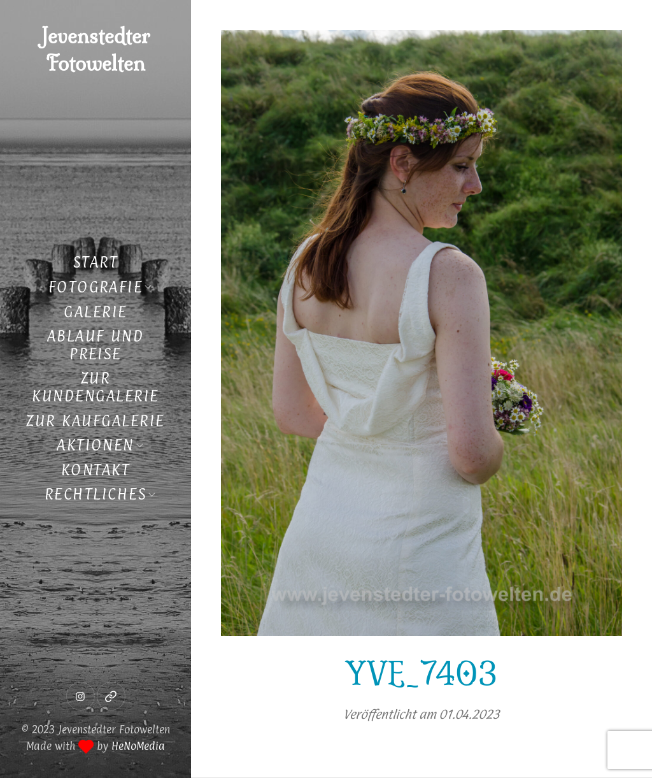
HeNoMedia (138, 746)
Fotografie (95, 287)
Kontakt (95, 470)
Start (95, 262)
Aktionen (95, 445)
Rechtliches (95, 494)
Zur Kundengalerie (95, 387)
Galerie (95, 312)
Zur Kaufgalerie (95, 420)
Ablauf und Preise (96, 345)
